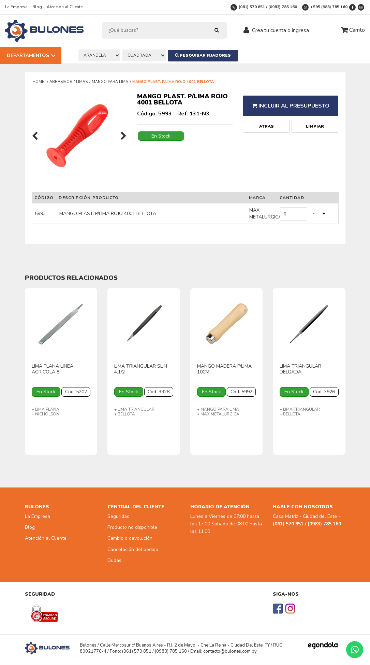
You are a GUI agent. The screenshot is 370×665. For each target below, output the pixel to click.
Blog (37, 7)
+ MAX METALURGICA (218, 414)
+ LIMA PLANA (45, 409)
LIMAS (82, 81)
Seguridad (118, 516)
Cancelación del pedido (132, 549)
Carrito (353, 30)
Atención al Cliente (65, 7)
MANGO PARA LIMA (110, 81)
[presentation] (35, 136)
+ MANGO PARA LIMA (218, 409)
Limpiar (315, 122)
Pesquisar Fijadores (205, 55)
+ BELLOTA (124, 414)
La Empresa (16, 7)
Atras (266, 122)
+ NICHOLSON (45, 414)
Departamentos (28, 55)
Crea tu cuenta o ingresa (280, 30)
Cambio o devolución (129, 538)
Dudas (114, 560)
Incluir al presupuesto (290, 104)
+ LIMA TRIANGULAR (134, 409)
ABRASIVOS (60, 81)
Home (38, 81)
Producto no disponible (132, 527)
